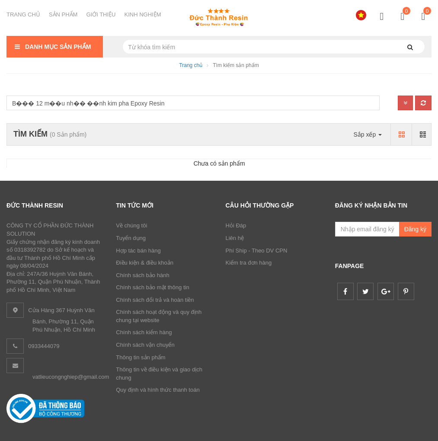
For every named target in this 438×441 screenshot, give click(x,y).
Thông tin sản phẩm (140, 357)
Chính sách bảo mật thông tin (152, 287)
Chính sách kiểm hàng (144, 332)
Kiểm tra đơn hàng (249, 262)
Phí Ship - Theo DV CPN (257, 250)
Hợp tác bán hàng (138, 250)
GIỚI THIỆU (100, 14)
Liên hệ (235, 238)
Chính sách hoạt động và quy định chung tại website (158, 316)
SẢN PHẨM (63, 14)
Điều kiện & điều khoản (144, 262)
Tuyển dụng (131, 238)
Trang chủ (190, 65)
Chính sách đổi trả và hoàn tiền (155, 300)
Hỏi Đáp (236, 225)
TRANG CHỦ (23, 14)
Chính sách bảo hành (142, 275)
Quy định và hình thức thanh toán (157, 390)
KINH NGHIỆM (143, 14)
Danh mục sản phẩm (52, 46)
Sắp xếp (367, 134)
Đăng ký (415, 229)
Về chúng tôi (131, 225)
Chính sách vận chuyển (145, 345)
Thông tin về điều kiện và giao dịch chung (159, 373)
